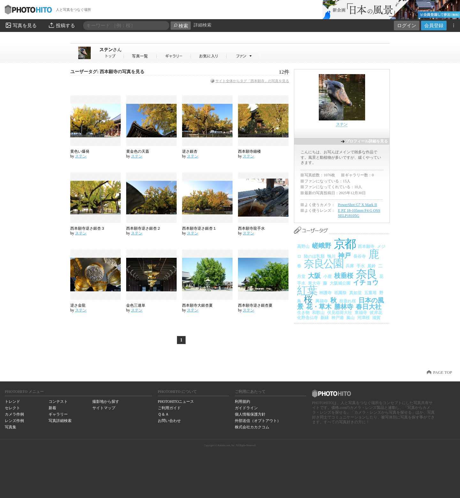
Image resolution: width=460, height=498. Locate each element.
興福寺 (321, 301)
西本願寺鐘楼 (249, 151)
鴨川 (331, 256)
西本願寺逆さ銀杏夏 (255, 305)
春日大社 (368, 306)
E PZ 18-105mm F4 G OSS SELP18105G (359, 213)
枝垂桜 (343, 275)
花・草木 (319, 306)
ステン (110, 49)
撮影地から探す (105, 401)
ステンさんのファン (243, 56)
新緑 (324, 317)
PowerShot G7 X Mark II (357, 205)
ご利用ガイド (169, 408)
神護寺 (325, 292)
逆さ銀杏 (189, 151)
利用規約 (242, 401)
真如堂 (355, 292)
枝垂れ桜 (347, 301)
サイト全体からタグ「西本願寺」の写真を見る (252, 81)
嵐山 (350, 317)
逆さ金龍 (78, 305)
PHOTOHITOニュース (176, 401)
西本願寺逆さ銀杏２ (143, 228)
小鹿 (327, 276)
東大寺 (314, 283)
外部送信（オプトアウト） (258, 421)
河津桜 (363, 317)
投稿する (61, 25)
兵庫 (350, 266)
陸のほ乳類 (314, 256)
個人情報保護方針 (250, 414)
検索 (180, 25)
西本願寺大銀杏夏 (197, 305)
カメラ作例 (14, 414)
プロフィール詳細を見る (367, 141)
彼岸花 (376, 312)
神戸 (344, 255)
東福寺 (361, 312)
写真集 (10, 427)
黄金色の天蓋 (137, 151)
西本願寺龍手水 (251, 228)
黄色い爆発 (79, 151)
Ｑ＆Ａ (163, 414)
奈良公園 (323, 264)
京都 (344, 243)
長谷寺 (359, 256)
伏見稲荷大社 (339, 312)
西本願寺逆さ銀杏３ (87, 228)
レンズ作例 (14, 421)
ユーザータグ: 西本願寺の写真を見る (107, 71)
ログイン (406, 25)
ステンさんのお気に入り (209, 56)
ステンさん (111, 56)
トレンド (12, 401)
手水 (360, 266)
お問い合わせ (169, 421)
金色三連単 (135, 305)
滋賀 (376, 317)
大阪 (314, 275)
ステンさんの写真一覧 (140, 56)
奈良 (366, 274)
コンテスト (58, 401)
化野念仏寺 (307, 317)
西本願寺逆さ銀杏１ (199, 228)
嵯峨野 (321, 245)
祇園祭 (340, 292)
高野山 (303, 246)
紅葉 (307, 290)
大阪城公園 (340, 283)
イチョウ (366, 282)
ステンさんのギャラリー (174, 56)
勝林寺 (343, 306)
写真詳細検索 (60, 421)
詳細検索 (202, 25)
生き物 (303, 312)
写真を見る (21, 25)
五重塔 (370, 292)
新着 (52, 408)
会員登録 (433, 25)
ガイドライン (246, 408)
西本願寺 (366, 246)
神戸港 (337, 317)
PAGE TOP (442, 372)
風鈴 (371, 266)
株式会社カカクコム (252, 427)
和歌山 (318, 312)
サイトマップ (103, 408)
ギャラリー (58, 414)
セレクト (12, 408)
